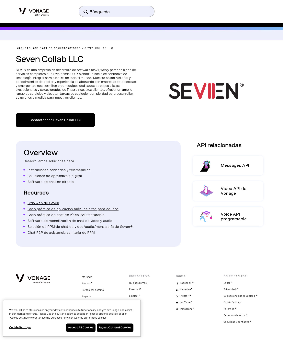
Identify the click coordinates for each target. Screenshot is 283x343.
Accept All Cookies (80, 327)
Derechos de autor (234, 315)
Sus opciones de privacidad (239, 296)
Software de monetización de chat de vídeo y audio (70, 221)
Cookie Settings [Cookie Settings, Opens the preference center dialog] (20, 327)
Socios (86, 283)
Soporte (86, 296)
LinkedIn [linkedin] (185, 289)
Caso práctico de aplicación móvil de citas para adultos (73, 209)
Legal (226, 283)
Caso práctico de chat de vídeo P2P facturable (66, 215)
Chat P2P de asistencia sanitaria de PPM (61, 232)
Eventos (133, 289)
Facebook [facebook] (185, 283)
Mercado (87, 277)
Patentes (228, 309)
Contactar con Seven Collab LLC (55, 120)
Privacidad (229, 289)
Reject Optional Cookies (115, 327)
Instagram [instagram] (186, 309)
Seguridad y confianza (236, 322)
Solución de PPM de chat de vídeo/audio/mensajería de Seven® (80, 226)
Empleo (133, 296)
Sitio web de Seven (43, 203)
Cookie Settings (232, 302)
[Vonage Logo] (34, 10)
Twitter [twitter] (184, 296)
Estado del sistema (93, 290)
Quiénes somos (138, 283)
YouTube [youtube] (185, 302)
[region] (72, 318)
